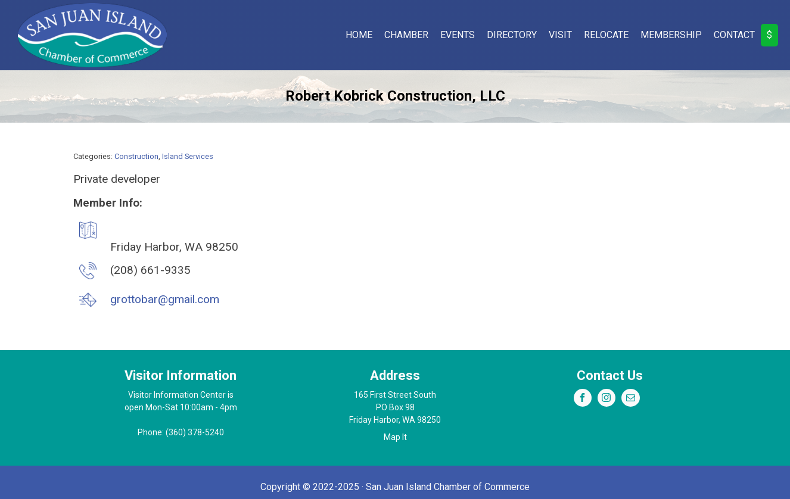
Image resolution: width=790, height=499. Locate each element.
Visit (560, 34)
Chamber (406, 34)
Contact (734, 34)
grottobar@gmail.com (164, 299)
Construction (136, 156)
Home (359, 34)
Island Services (187, 156)
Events (457, 34)
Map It (395, 437)
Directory (512, 34)
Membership (671, 34)
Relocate (606, 34)
